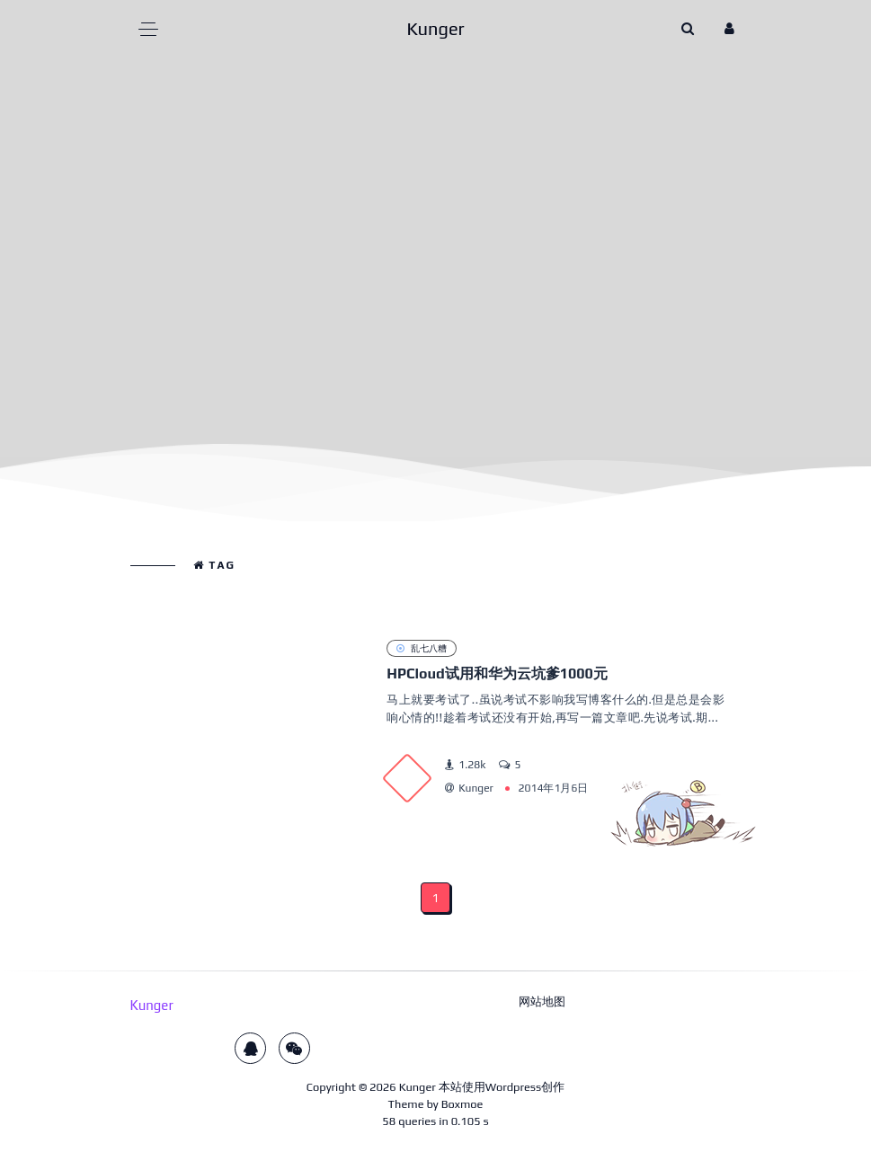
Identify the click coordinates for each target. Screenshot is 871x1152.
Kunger (417, 1087)
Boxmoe (462, 1104)
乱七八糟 (421, 647)
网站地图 (542, 1001)
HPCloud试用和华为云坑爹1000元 (497, 673)
